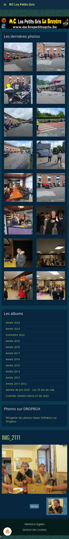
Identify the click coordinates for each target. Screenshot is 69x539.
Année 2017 (13, 353)
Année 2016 (13, 359)
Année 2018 (13, 347)
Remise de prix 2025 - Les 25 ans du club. (30, 390)
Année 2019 (13, 341)
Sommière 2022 (15, 335)
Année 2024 (13, 322)
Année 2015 (13, 365)
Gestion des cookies (34, 529)
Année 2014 (13, 371)
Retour (34, 506)
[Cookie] (7, 531)
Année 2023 (13, 328)
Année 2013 (13, 377)
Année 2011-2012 (16, 383)
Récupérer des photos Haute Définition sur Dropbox (31, 419)
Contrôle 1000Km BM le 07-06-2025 (27, 396)
